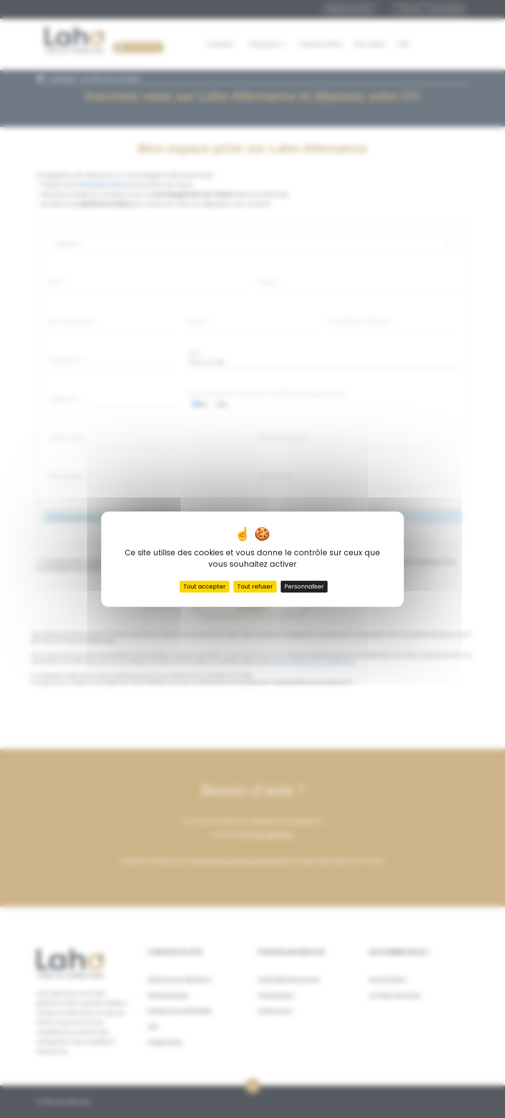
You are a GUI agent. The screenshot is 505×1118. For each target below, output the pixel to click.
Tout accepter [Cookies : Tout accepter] (204, 586)
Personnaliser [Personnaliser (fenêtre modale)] (304, 586)
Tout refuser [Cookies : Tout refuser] (255, 586)
